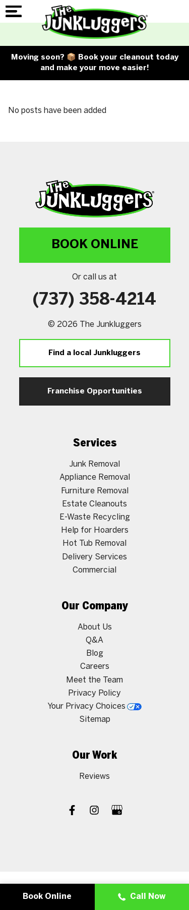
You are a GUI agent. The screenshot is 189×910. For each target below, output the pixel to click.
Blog (94, 653)
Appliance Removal (94, 477)
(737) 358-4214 (94, 300)
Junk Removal (94, 464)
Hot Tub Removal (94, 543)
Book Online (94, 245)
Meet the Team (94, 680)
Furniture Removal (95, 491)
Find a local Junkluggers (94, 353)
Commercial (94, 570)
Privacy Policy (94, 693)
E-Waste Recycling (94, 517)
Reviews (94, 776)
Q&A (94, 640)
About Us (95, 627)
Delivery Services (94, 557)
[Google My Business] (117, 811)
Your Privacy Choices (94, 706)
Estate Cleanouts (94, 504)
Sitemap (94, 719)
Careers (94, 666)
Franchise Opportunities (94, 391)
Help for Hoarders (95, 530)
